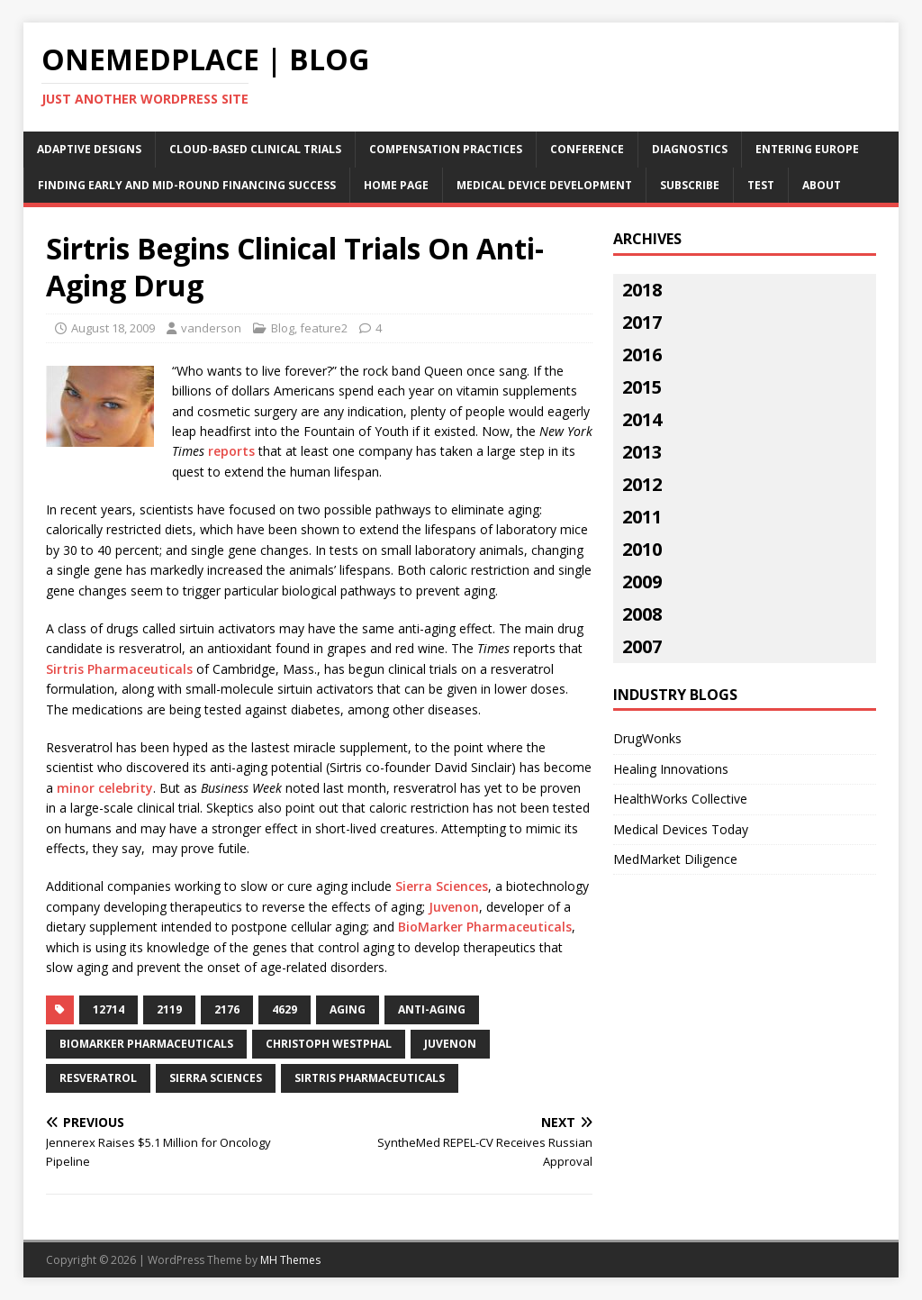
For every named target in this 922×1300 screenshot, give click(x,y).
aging (348, 1009)
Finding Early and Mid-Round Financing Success (187, 185)
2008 (642, 614)
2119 (169, 1009)
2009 (642, 581)
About (821, 185)
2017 (642, 322)
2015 (642, 387)
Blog (282, 328)
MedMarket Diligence (675, 859)
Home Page (396, 185)
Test (760, 185)
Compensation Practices (445, 149)
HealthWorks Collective (680, 798)
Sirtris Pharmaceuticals (119, 668)
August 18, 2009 (113, 328)
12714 (108, 1009)
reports (231, 450)
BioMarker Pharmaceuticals (485, 926)
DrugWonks (647, 738)
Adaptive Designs (89, 149)
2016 (642, 354)
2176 (227, 1009)
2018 (642, 289)
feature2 (324, 328)
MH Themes (290, 1260)
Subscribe (689, 185)
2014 (642, 419)
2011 (642, 517)
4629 (284, 1009)
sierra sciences (215, 1078)
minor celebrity (105, 787)
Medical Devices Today (680, 829)
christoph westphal (329, 1043)
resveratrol (98, 1078)
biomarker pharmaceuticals (146, 1043)
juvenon (450, 1043)
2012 (642, 484)
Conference (587, 149)
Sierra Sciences (441, 886)
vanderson (211, 328)
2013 (642, 452)
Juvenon (454, 906)
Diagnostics (690, 149)
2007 (642, 646)
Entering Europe (807, 149)
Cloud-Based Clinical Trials (255, 149)
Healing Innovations (670, 768)
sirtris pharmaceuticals (369, 1078)
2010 (642, 549)
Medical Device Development (544, 185)
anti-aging (432, 1009)
